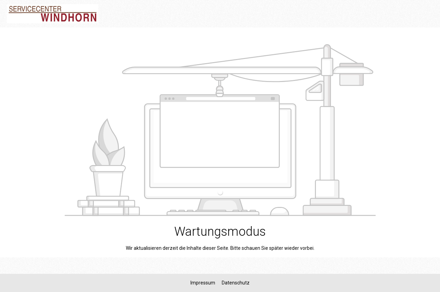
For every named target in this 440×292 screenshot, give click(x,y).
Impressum (203, 282)
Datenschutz (236, 282)
